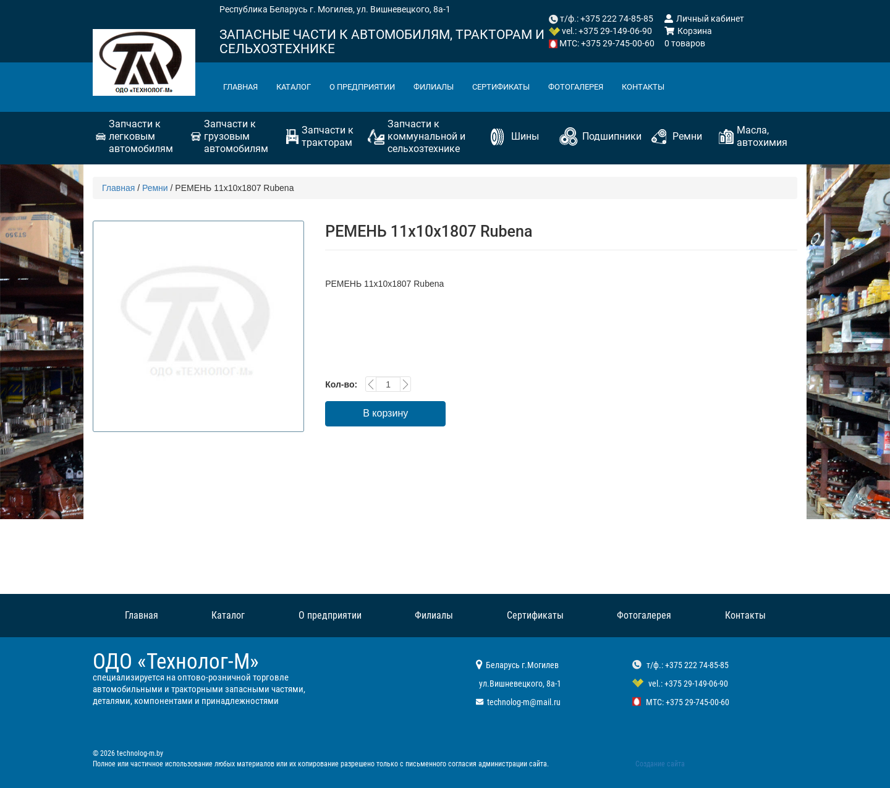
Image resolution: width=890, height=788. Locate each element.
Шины (525, 136)
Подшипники (612, 136)
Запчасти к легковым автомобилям (141, 136)
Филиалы (450, 87)
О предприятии (373, 87)
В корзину (385, 413)
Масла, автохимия (762, 136)
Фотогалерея (603, 87)
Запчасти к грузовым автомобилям (236, 136)
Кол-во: (341, 384)
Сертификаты (522, 87)
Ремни (687, 136)
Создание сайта (660, 764)
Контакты (675, 87)
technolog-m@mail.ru (524, 702)
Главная (242, 87)
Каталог (299, 87)
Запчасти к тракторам (328, 136)
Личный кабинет (704, 18)
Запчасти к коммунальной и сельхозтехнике (426, 136)
